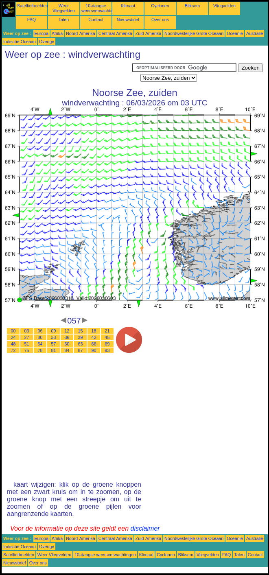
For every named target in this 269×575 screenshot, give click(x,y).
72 (13, 350)
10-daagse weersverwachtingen (101, 8)
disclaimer (145, 528)
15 (80, 330)
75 (26, 350)
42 (94, 337)
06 (40, 330)
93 (107, 350)
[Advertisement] (67, 73)
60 (67, 343)
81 (53, 350)
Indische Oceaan (19, 41)
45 (107, 337)
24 (13, 337)
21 (107, 330)
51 (26, 343)
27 (26, 337)
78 (40, 350)
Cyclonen (160, 5)
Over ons (160, 19)
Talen (64, 19)
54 (40, 343)
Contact (95, 19)
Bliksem (192, 5)
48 (13, 343)
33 (53, 337)
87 (80, 350)
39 (80, 337)
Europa (41, 33)
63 (80, 343)
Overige (46, 41)
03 (26, 330)
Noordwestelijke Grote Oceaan (193, 33)
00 (13, 330)
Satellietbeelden (32, 5)
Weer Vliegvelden (63, 8)
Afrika (57, 33)
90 (94, 350)
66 (94, 343)
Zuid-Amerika (148, 33)
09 (53, 330)
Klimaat (128, 5)
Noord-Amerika (80, 33)
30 (40, 337)
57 (53, 343)
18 (94, 330)
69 (107, 343)
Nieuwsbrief (128, 19)
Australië (254, 33)
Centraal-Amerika (115, 33)
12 (67, 330)
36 (67, 337)
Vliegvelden (224, 5)
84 (67, 350)
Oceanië (235, 33)
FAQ (31, 19)
